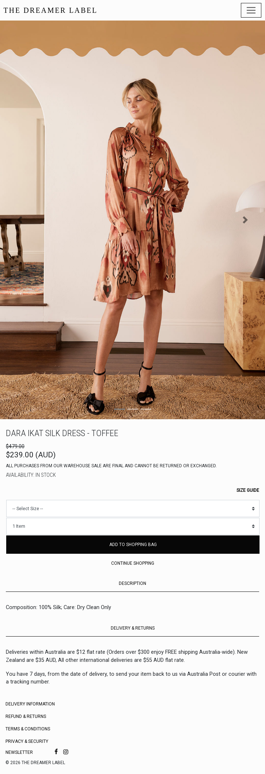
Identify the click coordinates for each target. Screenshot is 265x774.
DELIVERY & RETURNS (133, 628)
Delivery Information (30, 704)
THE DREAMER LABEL (51, 10)
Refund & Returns (25, 716)
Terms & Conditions (27, 728)
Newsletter (19, 752)
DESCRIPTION (132, 583)
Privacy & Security (26, 741)
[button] (20, 220)
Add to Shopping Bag (133, 544)
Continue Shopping (132, 563)
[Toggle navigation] (251, 10)
